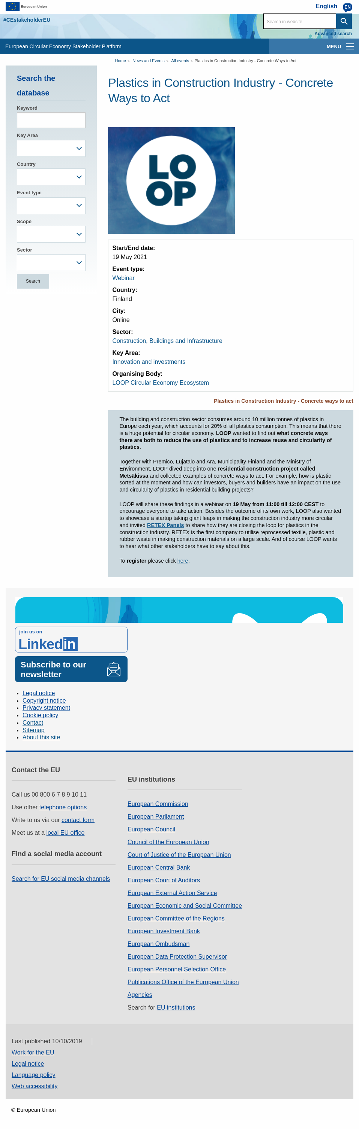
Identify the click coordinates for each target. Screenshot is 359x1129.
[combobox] (51, 148)
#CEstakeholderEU (26, 20)
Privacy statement (46, 708)
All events (180, 60)
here (182, 561)
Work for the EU (33, 1052)
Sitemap (34, 730)
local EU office (66, 833)
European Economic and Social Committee (185, 906)
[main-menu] (350, 46)
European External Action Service (172, 893)
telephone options (63, 807)
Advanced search (333, 33)
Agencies (140, 995)
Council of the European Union (168, 842)
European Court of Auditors (164, 880)
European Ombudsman (158, 944)
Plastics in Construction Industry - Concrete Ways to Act (246, 60)
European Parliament (156, 816)
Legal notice (39, 693)
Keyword (27, 108)
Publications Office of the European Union (183, 982)
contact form (78, 820)
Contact (33, 722)
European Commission (158, 804)
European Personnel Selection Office (177, 969)
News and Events (148, 60)
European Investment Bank (164, 931)
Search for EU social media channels (61, 879)
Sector (24, 250)
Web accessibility (34, 1086)
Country (26, 164)
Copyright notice (44, 700)
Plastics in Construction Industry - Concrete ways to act (283, 401)
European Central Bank (159, 867)
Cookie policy (40, 715)
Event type (29, 192)
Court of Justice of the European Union (179, 855)
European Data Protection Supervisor (177, 956)
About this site (41, 737)
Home (120, 60)
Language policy (34, 1075)
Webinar (123, 278)
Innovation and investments (148, 362)
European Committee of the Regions (176, 918)
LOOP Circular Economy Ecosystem (160, 383)
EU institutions (176, 1007)
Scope (24, 221)
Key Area (27, 135)
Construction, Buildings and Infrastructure (167, 341)
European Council (151, 829)
